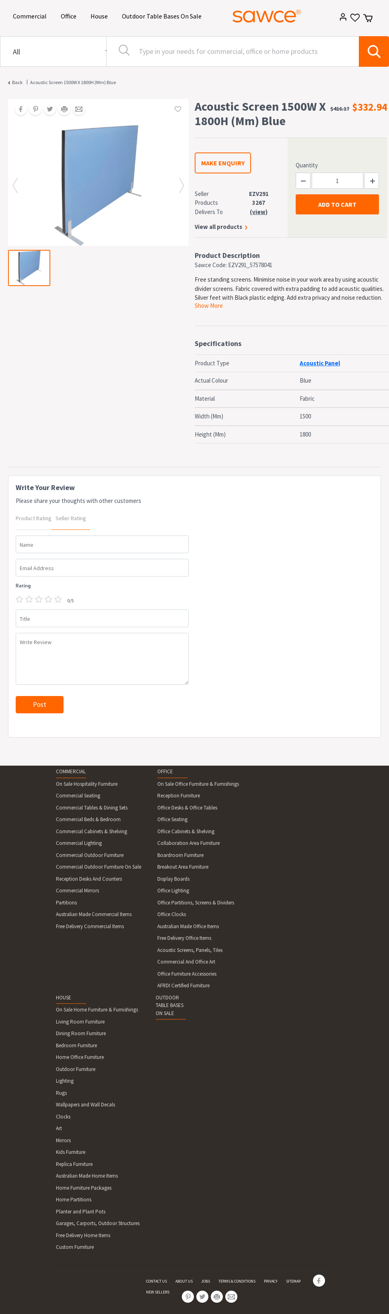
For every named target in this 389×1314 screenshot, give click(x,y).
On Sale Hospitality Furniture (86, 784)
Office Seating (172, 819)
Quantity (307, 165)
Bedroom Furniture (76, 1045)
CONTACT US (156, 1281)
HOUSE (63, 997)
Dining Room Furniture (81, 1033)
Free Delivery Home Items (83, 1235)
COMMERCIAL (71, 771)
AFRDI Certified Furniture (183, 985)
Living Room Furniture (80, 1021)
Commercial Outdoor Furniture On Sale (98, 866)
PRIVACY (271, 1281)
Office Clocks (171, 914)
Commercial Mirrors (77, 890)
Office (70, 15)
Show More (209, 305)
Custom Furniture (75, 1247)
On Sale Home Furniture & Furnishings (97, 1009)
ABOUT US (184, 1281)
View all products (218, 227)
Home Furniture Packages (83, 1187)
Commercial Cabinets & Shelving (91, 831)
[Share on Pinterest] (32, 110)
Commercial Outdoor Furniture (89, 855)
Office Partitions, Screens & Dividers (195, 902)
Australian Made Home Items (87, 1175)
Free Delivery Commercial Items (90, 926)
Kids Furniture (70, 1152)
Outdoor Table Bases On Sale (163, 15)
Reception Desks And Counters (89, 878)
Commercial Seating (78, 795)
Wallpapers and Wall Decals (85, 1104)
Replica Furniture (74, 1164)
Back (17, 82)
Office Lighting (173, 890)
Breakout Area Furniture (182, 866)
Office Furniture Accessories (186, 973)
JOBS (205, 1281)
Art (59, 1128)
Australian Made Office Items (188, 926)
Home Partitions (73, 1199)
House (101, 15)
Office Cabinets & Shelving (185, 831)
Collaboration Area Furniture (188, 843)
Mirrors (63, 1140)
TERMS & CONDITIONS (236, 1281)
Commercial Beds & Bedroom (88, 819)
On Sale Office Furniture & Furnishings (198, 784)
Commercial (31, 15)
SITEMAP (293, 1281)
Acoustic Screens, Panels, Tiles (189, 950)
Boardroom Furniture (180, 855)
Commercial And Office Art (186, 961)
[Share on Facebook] (18, 110)
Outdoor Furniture (75, 1069)
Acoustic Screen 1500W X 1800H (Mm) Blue (73, 82)
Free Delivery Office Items (184, 938)
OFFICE (165, 771)
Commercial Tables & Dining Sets (92, 807)
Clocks (63, 1116)
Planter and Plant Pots (80, 1211)
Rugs (61, 1093)
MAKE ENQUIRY (223, 163)
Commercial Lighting (79, 843)
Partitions (66, 902)
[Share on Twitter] (47, 110)
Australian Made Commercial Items (94, 914)
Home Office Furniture (80, 1057)
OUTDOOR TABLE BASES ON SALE (169, 1005)
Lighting (65, 1080)
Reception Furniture (178, 795)
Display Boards (173, 878)
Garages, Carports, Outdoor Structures (98, 1223)
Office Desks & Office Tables (187, 807)
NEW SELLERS (157, 1292)
